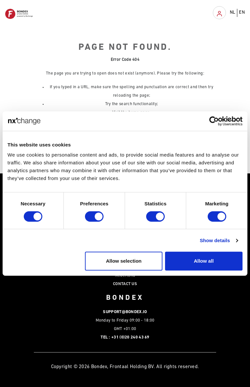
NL (233, 12)
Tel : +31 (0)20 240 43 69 (125, 337)
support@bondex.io (125, 312)
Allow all (204, 261)
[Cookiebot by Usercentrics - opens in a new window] (214, 121)
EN (242, 12)
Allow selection (124, 261)
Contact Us (125, 284)
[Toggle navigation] (219, 12)
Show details (215, 240)
